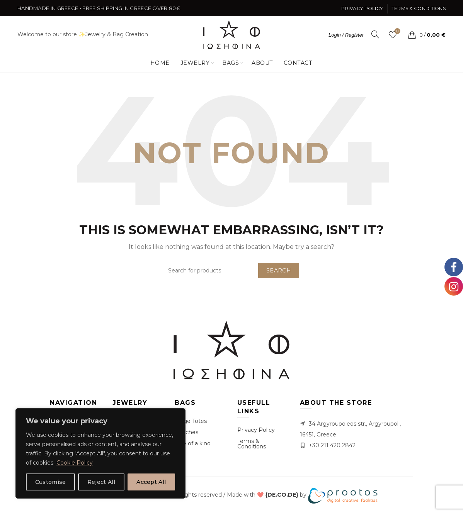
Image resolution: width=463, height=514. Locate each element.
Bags (230, 62)
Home (160, 62)
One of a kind (193, 443)
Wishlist (397, 31)
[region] (100, 453)
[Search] (375, 34)
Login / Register (346, 35)
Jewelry (195, 62)
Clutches (186, 432)
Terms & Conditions (419, 8)
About (262, 62)
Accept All (151, 481)
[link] (281, 495)
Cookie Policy (74, 462)
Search (278, 270)
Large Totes (191, 421)
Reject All (101, 481)
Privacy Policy (362, 8)
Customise (50, 481)
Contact (298, 62)
